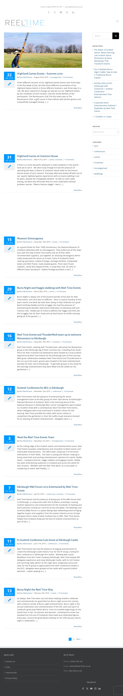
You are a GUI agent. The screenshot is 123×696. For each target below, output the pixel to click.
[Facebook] (83, 689)
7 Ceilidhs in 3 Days (103, 116)
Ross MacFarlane (25, 77)
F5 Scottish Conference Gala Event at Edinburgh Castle (47, 540)
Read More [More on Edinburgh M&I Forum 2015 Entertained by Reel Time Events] (78, 527)
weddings (98, 173)
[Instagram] (95, 689)
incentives (58, 159)
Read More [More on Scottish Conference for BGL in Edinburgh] (78, 425)
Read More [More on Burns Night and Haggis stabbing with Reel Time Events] (78, 322)
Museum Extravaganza (30, 238)
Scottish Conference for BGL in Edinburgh (40, 387)
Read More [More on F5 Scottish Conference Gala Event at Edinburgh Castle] (78, 577)
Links (8, 667)
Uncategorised (55, 77)
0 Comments (68, 77)
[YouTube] (91, 689)
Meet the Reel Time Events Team (35, 437)
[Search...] (102, 35)
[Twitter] (87, 689)
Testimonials (11, 672)
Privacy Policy (11, 678)
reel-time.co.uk (75, 670)
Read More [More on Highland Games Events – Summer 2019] (78, 108)
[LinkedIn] (99, 689)
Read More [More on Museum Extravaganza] (78, 275)
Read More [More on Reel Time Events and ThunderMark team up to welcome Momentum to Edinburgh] (78, 375)
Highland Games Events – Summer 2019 (39, 73)
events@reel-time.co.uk (73, 7)
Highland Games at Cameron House (37, 156)
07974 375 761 (76, 661)
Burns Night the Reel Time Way (35, 589)
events (51, 159)
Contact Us (10, 661)
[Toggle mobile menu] (117, 21)
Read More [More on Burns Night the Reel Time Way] (78, 626)
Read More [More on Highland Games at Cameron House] (78, 190)
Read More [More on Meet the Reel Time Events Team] (78, 474)
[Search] (115, 35)
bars (96, 146)
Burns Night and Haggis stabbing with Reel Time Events (49, 287)
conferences (57, 391)
